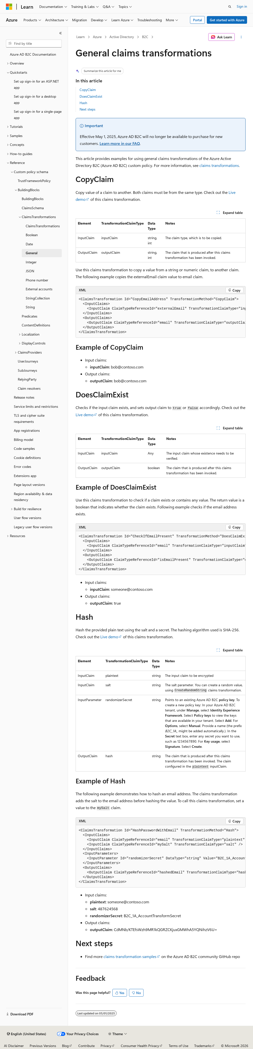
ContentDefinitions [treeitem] (36, 325)
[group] (161, 316)
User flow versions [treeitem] (27, 517)
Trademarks (202, 1045)
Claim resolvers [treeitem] (29, 388)
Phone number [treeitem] (37, 280)
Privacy (106, 1045)
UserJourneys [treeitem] (28, 361)
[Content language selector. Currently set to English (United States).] (26, 1034)
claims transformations (219, 165)
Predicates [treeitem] (29, 316)
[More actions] (241, 37)
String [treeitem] (30, 307)
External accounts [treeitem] (39, 289)
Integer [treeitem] (31, 262)
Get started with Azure (227, 20)
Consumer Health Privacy (140, 1045)
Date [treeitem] (29, 244)
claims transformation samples (130, 956)
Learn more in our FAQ (120, 143)
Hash (83, 102)
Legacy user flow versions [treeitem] (33, 526)
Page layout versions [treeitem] (29, 484)
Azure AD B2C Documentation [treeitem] (33, 54)
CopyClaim (88, 89)
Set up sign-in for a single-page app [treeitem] (38, 114)
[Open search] (230, 6)
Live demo (84, 414)
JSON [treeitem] (30, 271)
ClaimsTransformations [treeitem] (43, 226)
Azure (97, 36)
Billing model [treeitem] (23, 439)
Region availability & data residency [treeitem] (33, 496)
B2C (145, 36)
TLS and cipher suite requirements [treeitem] (29, 418)
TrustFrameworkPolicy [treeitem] (34, 180)
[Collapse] (60, 33)
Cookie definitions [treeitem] (27, 457)
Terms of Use (178, 1045)
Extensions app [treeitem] (25, 475)
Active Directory (121, 36)
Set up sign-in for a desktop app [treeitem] (35, 99)
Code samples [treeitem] (24, 448)
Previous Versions (43, 1045)
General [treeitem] (32, 253)
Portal (197, 20)
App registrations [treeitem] (27, 430)
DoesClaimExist (91, 96)
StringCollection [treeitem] (38, 298)
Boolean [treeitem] (32, 234)
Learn (80, 36)
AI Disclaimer (14, 1045)
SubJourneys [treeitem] (27, 370)
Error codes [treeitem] (22, 466)
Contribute (86, 1045)
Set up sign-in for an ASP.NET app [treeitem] (36, 84)
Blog (65, 1045)
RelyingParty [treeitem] (27, 379)
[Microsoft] (9, 6)
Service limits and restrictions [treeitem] (36, 406)
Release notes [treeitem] (24, 397)
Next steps (87, 109)
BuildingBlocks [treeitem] (32, 198)
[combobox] (34, 43)
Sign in (242, 6)
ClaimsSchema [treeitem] (33, 207)
